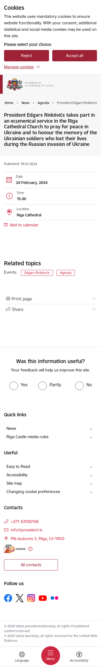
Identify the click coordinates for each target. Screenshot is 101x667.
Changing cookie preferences (33, 491)
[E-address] (15, 548)
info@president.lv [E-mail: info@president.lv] (26, 529)
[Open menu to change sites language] (21, 657)
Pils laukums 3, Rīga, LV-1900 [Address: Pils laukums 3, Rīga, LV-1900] (37, 538)
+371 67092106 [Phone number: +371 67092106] (25, 521)
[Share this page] (50, 309)
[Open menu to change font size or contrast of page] (79, 657)
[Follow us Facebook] (8, 598)
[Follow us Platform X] (20, 598)
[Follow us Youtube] (43, 598)
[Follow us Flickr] (54, 598)
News (11, 428)
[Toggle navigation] (50, 655)
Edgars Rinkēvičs (37, 273)
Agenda (65, 273)
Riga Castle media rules (27, 436)
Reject (26, 55)
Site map (14, 483)
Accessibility (16, 474)
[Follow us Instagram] (31, 598)
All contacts (31, 564)
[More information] (30, 549)
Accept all (74, 55)
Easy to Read (18, 466)
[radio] (18, 384)
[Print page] (50, 299)
